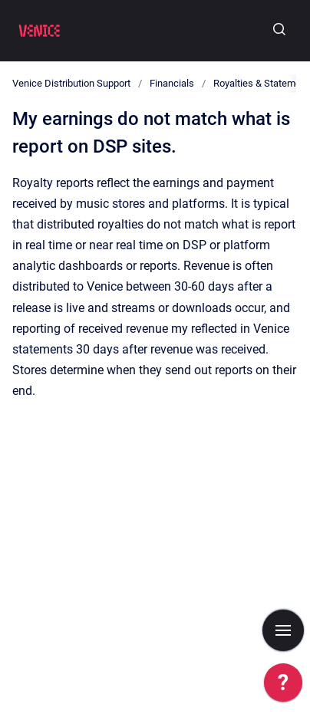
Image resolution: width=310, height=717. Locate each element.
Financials (172, 83)
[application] (283, 686)
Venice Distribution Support (71, 83)
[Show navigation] (283, 630)
